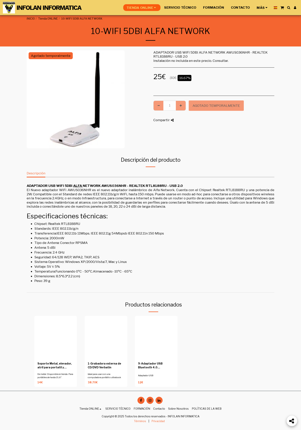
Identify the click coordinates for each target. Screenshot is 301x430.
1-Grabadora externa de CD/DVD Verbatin (104, 365)
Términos (140, 421)
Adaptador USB (145, 375)
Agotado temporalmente (216, 106)
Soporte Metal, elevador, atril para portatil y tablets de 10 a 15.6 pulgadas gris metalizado (55, 366)
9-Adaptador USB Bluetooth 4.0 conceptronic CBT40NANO (150, 366)
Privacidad (158, 421)
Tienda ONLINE (48, 18)
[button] (282, 7)
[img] (55, 337)
